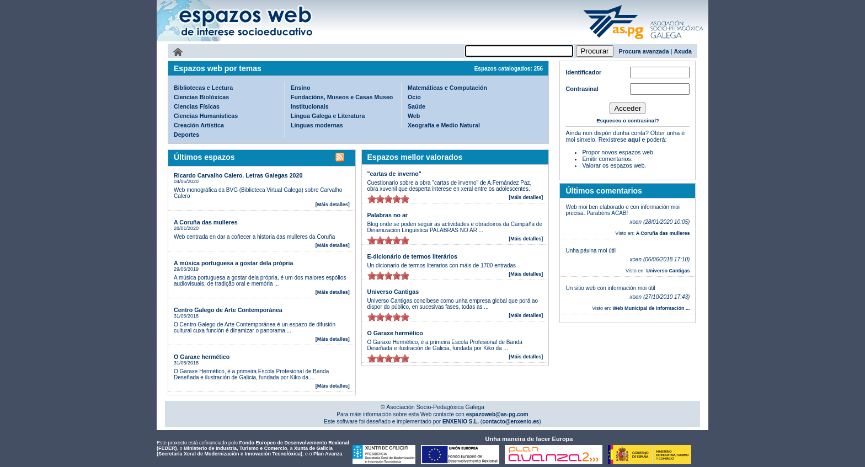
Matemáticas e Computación (447, 87)
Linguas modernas (317, 125)
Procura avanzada (644, 51)
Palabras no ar (387, 215)
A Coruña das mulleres (206, 222)
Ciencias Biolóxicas (201, 97)
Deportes (186, 134)
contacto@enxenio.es (510, 421)
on (371, 199)
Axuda (683, 51)
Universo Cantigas (393, 291)
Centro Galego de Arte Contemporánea (228, 310)
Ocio (414, 97)
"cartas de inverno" (394, 173)
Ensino (301, 87)
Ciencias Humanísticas (206, 115)
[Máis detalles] (333, 204)
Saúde (416, 106)
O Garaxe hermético (201, 356)
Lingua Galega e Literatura (328, 115)
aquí (634, 139)
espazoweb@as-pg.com (496, 414)
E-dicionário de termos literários (412, 256)
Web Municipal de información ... (651, 308)
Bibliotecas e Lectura (203, 87)
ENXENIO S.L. (460, 421)
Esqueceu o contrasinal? (627, 120)
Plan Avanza (327, 454)
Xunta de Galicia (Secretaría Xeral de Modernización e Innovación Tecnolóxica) (245, 451)
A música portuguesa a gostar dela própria (233, 263)
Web (414, 115)
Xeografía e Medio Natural (444, 125)
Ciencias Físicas (197, 106)
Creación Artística (199, 125)
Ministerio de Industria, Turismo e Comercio (235, 448)
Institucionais (310, 106)
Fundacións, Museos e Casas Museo (342, 97)
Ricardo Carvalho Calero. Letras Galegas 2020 (238, 175)
